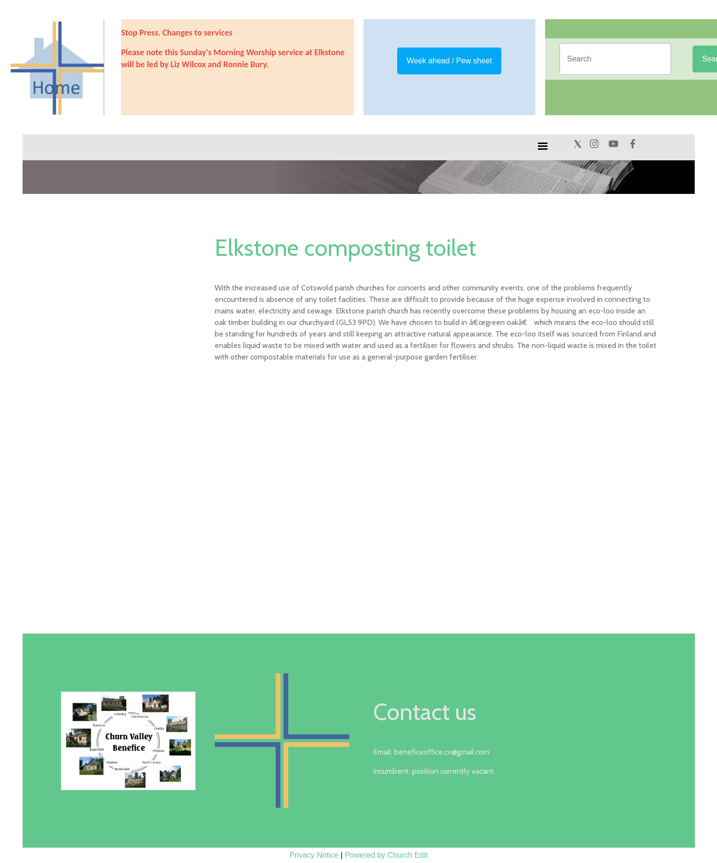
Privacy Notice (314, 855)
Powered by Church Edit (386, 855)
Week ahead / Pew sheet (449, 61)
